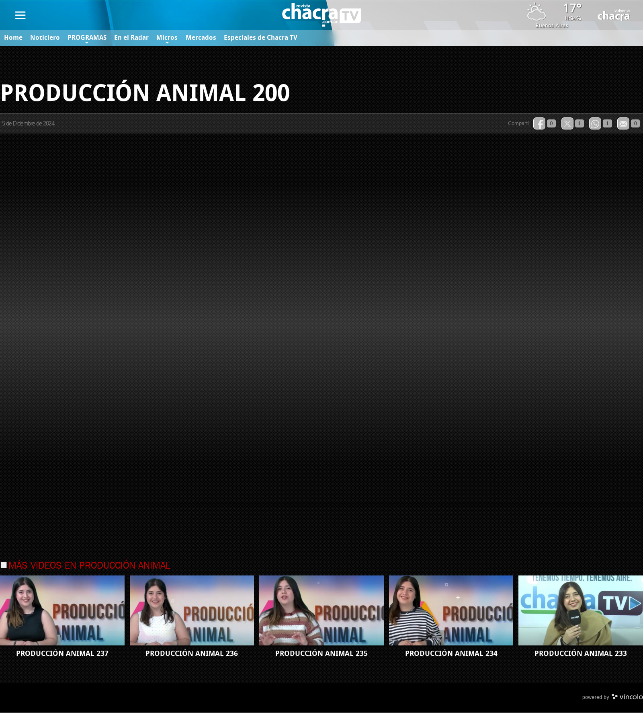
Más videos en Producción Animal (89, 566)
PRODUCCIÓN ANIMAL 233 (580, 654)
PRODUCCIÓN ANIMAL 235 (321, 654)
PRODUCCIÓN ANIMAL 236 (191, 654)
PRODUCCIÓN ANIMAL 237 (62, 654)
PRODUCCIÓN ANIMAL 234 (451, 654)
